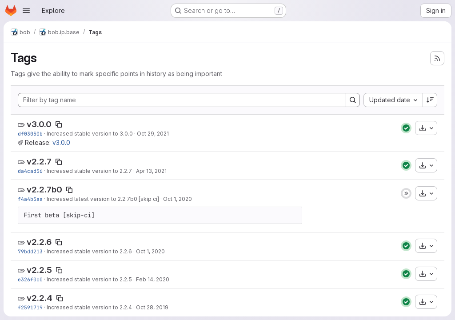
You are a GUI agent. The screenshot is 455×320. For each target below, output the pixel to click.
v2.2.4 (39, 298)
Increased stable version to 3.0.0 (90, 133)
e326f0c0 (30, 279)
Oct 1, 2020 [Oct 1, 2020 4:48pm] (150, 251)
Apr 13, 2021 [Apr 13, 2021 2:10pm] (151, 171)
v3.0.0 (39, 124)
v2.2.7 (39, 161)
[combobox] (393, 100)
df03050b (30, 133)
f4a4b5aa (30, 199)
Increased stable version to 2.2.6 (89, 251)
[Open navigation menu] (26, 11)
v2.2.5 (39, 270)
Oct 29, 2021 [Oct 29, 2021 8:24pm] (153, 133)
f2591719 (30, 307)
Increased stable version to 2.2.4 (89, 307)
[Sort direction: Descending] (430, 100)
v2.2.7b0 (44, 189)
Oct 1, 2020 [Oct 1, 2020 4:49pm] (177, 199)
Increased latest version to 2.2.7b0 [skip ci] (103, 199)
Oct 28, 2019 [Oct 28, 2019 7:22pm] (152, 307)
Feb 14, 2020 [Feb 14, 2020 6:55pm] (152, 279)
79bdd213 (30, 251)
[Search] (353, 100)
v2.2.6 (39, 242)
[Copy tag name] (58, 124)
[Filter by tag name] (182, 100)
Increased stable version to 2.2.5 (89, 279)
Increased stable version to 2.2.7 (89, 171)
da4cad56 (30, 171)
